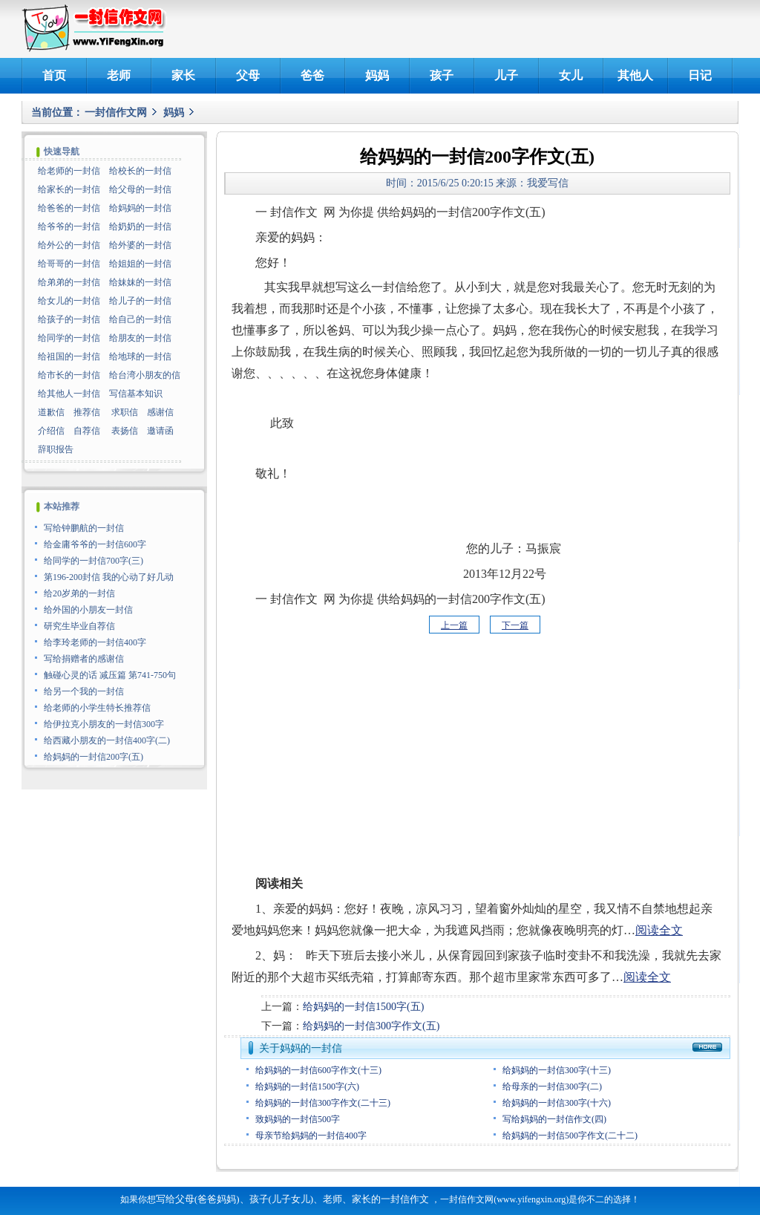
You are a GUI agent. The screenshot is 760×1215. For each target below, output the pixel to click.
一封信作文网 (116, 112)
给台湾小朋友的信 (144, 375)
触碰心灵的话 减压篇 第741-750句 (110, 675)
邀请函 (160, 431)
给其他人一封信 (69, 393)
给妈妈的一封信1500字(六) (307, 1086)
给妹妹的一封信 (140, 282)
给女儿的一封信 (69, 301)
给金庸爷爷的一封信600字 (95, 544)
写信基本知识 (136, 393)
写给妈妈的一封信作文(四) (554, 1119)
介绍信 (51, 431)
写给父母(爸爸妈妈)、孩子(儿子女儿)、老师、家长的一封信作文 (292, 1199)
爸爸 (312, 75)
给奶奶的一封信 (140, 226)
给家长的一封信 (69, 189)
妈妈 (377, 75)
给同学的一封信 (69, 338)
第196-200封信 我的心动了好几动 (109, 577)
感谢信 (160, 412)
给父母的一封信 (140, 189)
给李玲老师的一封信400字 (95, 642)
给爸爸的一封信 (69, 208)
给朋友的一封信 (140, 338)
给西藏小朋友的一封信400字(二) (107, 740)
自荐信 (86, 431)
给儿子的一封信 (140, 301)
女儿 (571, 75)
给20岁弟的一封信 (79, 593)
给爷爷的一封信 (69, 226)
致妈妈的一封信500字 (297, 1119)
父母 (248, 75)
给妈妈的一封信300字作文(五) (371, 1026)
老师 (119, 75)
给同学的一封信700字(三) (93, 561)
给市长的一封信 (69, 375)
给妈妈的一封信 (140, 208)
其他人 (635, 75)
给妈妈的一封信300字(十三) (556, 1070)
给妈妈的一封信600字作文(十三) (318, 1070)
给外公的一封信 (69, 245)
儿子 (506, 75)
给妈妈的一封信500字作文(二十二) (570, 1135)
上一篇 (454, 625)
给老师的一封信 (69, 171)
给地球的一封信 (140, 356)
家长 (183, 75)
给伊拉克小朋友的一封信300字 (104, 724)
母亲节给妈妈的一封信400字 (311, 1135)
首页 (54, 75)
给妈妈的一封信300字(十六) (556, 1103)
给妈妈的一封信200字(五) (93, 757)
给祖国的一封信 (69, 356)
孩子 (441, 75)
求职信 (124, 412)
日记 (700, 75)
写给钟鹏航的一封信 (84, 528)
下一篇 (515, 625)
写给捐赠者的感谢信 (84, 659)
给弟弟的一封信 (69, 282)
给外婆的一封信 (140, 245)
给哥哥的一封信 (69, 263)
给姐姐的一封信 (140, 263)
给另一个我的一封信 (84, 691)
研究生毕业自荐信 (79, 626)
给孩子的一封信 (69, 319)
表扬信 (124, 431)
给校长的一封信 (140, 171)
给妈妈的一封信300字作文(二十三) (322, 1103)
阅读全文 (659, 930)
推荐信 (86, 412)
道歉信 (51, 412)
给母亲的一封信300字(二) (552, 1086)
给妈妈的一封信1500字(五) (363, 1006)
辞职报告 (55, 449)
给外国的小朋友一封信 (88, 610)
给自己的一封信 (140, 319)
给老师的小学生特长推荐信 (97, 708)
